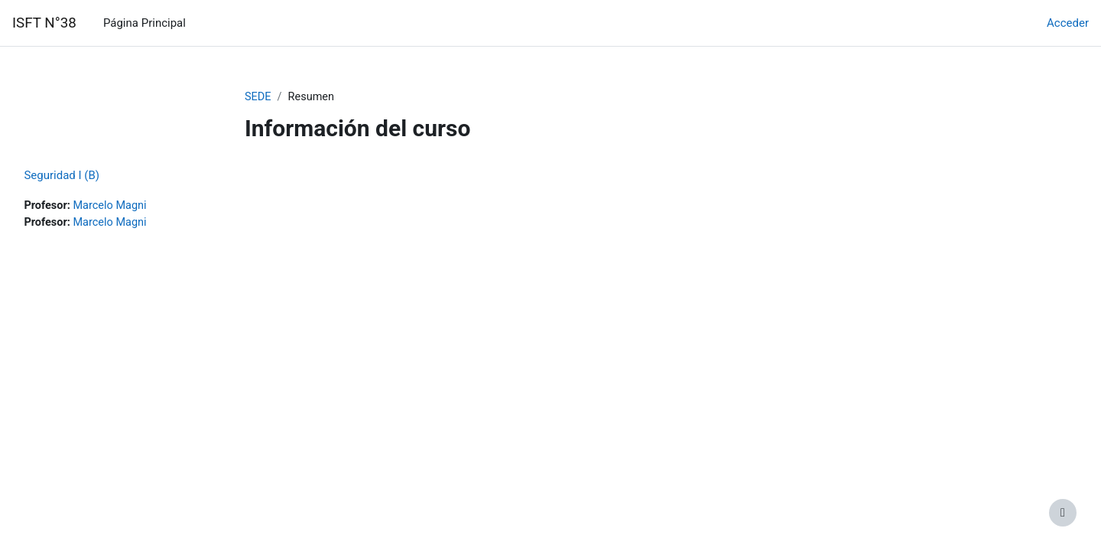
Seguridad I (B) (96, 176)
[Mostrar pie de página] (1063, 513)
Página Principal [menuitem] (144, 23)
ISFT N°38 (44, 23)
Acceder (1068, 23)
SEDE (258, 97)
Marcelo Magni (147, 207)
